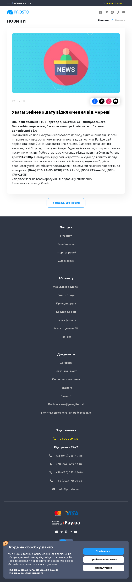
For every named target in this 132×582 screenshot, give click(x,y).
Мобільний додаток (66, 286)
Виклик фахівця (66, 320)
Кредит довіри (66, 311)
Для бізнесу (66, 260)
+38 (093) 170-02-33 (66, 480)
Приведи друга (66, 303)
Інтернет (66, 235)
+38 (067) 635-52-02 (66, 464)
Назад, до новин (66, 203)
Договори (66, 362)
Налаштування (103, 567)
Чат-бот (66, 336)
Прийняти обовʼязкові (104, 559)
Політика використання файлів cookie (66, 412)
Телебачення (66, 244)
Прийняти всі (104, 551)
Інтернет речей (66, 252)
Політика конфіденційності (66, 404)
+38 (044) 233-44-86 (66, 455)
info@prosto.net (66, 489)
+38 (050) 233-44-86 (66, 472)
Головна (103, 20)
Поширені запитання (66, 379)
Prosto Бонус (66, 295)
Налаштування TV (66, 328)
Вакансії (66, 396)
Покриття (66, 387)
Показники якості (66, 371)
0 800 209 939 (114, 3)
